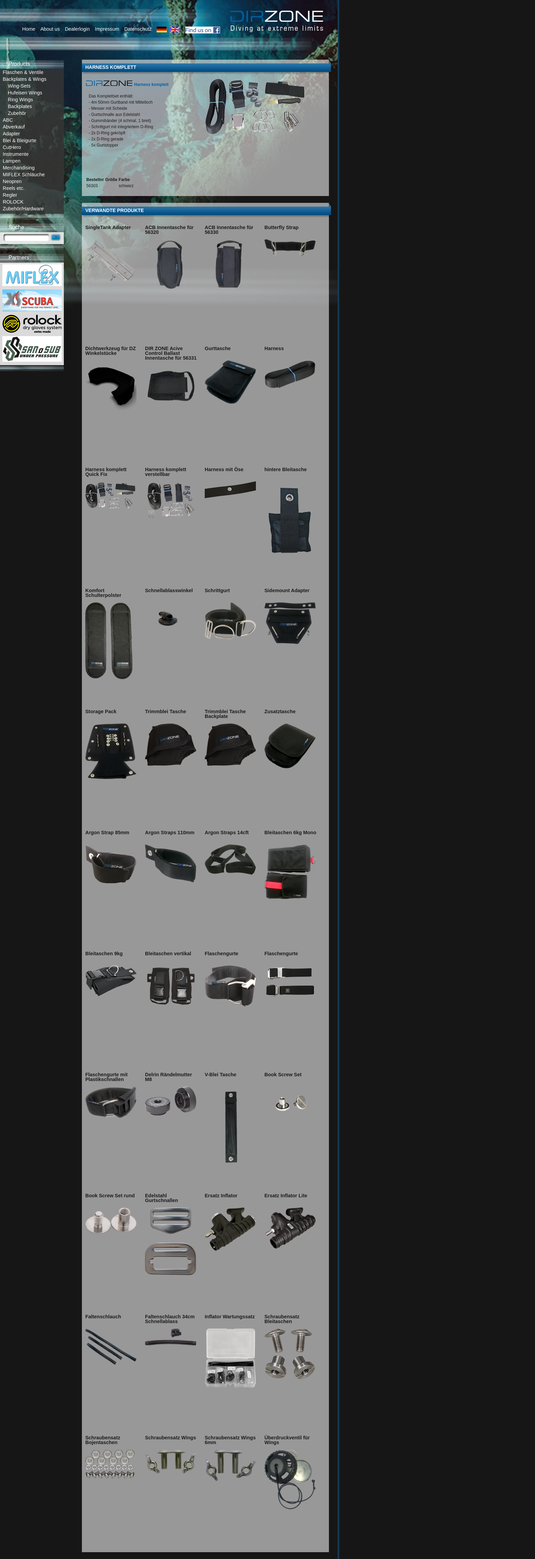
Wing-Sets (19, 86)
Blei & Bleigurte (19, 140)
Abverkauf (14, 127)
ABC (8, 120)
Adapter (11, 133)
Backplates (20, 106)
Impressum (107, 29)
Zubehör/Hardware (23, 208)
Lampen (11, 161)
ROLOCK (13, 202)
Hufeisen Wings (25, 92)
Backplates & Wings (24, 79)
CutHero (12, 147)
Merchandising (19, 167)
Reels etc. (14, 188)
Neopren (12, 181)
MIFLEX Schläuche (24, 174)
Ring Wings (20, 99)
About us (50, 29)
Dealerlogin (77, 29)
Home (28, 29)
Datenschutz (137, 29)
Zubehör (17, 113)
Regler (10, 195)
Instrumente (16, 154)
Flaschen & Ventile (23, 72)
